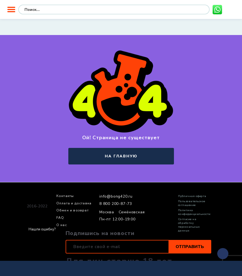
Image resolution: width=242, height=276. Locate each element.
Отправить (190, 247)
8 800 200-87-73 (115, 204)
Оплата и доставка (73, 203)
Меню (11, 9)
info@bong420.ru (116, 196)
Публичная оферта (192, 196)
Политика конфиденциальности (194, 212)
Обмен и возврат (72, 210)
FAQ (60, 218)
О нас (61, 225)
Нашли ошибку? (42, 229)
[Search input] (65, 9)
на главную (121, 156)
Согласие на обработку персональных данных (189, 225)
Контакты (65, 196)
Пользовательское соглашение (191, 203)
